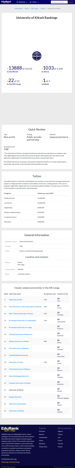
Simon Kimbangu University (19, 376)
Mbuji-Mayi (43, 447)
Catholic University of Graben (19, 383)
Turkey (60, 434)
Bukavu (41, 434)
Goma (41, 440)
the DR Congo (15, 84)
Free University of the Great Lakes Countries (25, 306)
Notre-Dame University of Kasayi (21, 313)
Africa (27, 8)
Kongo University (15, 397)
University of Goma (16, 362)
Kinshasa (42, 431)
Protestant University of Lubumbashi (22, 320)
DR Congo (34, 8)
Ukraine (60, 443)
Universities (18, 8)
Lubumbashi (43, 437)
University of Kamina (16, 411)
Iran (59, 437)
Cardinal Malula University (18, 355)
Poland (60, 447)
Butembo (42, 443)
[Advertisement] (18, 35)
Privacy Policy (69, 467)
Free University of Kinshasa (19, 348)
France (60, 440)
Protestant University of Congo (20, 327)
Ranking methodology (10, 462)
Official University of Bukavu (19, 369)
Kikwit (42, 8)
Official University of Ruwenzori (20, 334)
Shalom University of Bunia (18, 341)
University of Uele (15, 300)
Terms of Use (57, 467)
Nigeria (60, 431)
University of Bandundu (17, 404)
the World (13, 72)
